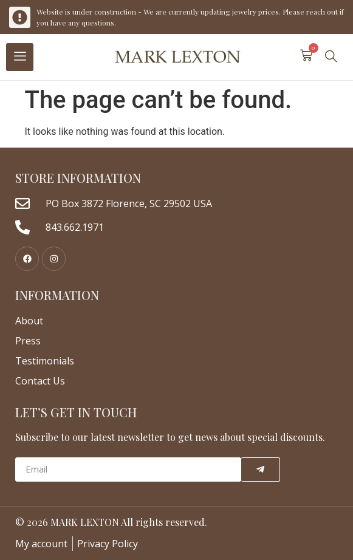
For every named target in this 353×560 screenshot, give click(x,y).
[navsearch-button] (331, 57)
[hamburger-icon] (19, 57)
